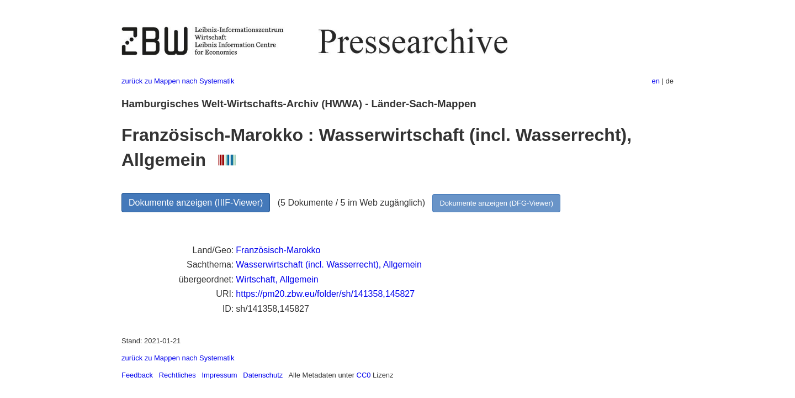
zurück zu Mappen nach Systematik (177, 81)
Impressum (219, 375)
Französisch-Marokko (278, 250)
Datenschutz (263, 375)
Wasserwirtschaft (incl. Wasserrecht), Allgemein (329, 264)
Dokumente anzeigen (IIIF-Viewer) (196, 202)
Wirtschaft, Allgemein (277, 279)
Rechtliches (177, 375)
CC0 (364, 375)
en (656, 81)
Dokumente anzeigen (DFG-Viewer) (496, 203)
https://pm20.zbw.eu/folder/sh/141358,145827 (325, 293)
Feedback (137, 375)
